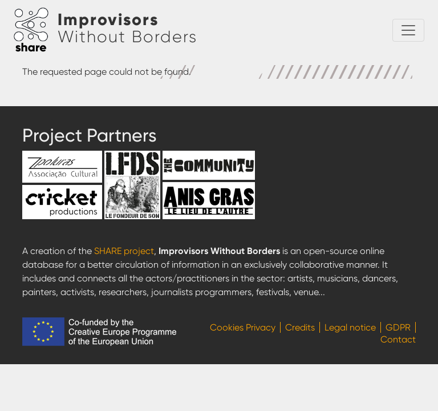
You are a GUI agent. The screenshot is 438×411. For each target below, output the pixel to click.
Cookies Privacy (242, 327)
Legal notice (350, 327)
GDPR (398, 327)
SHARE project (124, 250)
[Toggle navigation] (408, 30)
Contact (398, 339)
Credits (300, 327)
